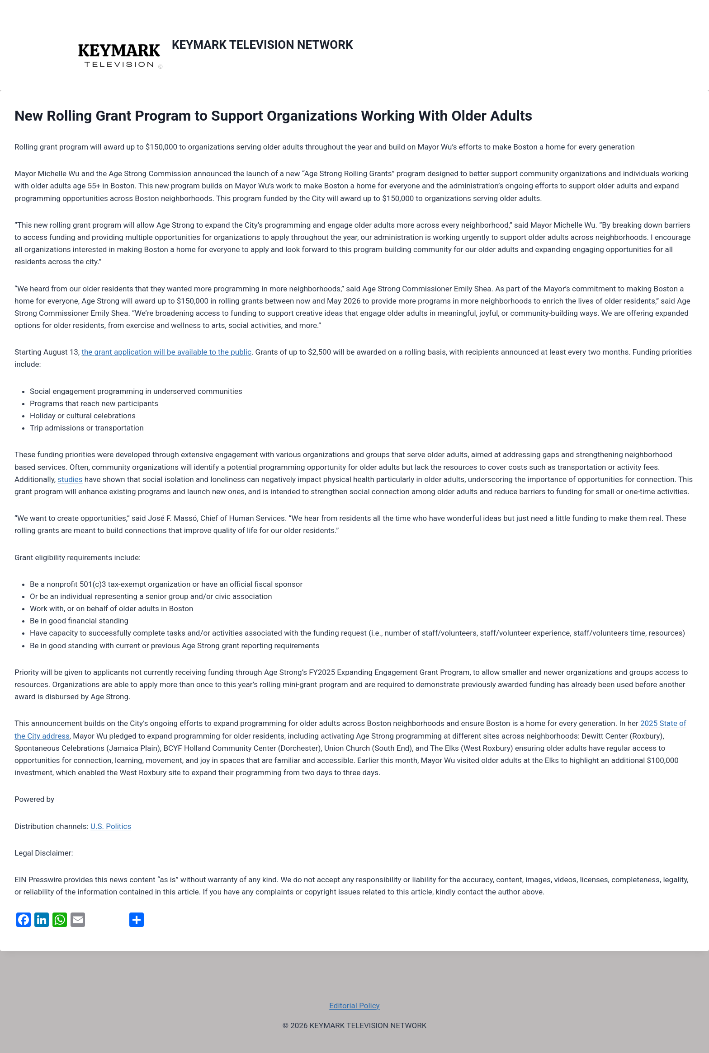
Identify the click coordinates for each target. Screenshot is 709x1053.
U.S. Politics (110, 826)
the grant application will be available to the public (166, 351)
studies (69, 479)
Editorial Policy (354, 1005)
